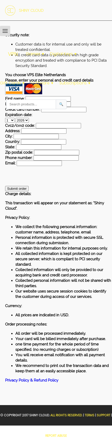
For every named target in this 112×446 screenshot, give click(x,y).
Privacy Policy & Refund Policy (31, 380)
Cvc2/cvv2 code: (20, 125)
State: (10, 147)
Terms (89, 415)
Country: (12, 141)
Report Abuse (56, 435)
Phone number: (18, 157)
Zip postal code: (19, 152)
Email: (10, 163)
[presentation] (44, 176)
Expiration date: (18, 115)
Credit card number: (22, 109)
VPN (13, 54)
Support (103, 415)
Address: (12, 131)
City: (9, 136)
